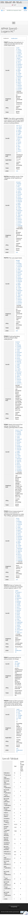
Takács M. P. (19, 632)
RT (21, 1)
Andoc (17, 1)
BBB (14, 1)
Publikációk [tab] (6, 38)
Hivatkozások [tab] (14, 38)
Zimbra (6, 1)
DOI (17, 171)
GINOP (14, 2)
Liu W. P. (19, 151)
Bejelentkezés (8, 2)
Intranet (2, 2)
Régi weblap (19, 2)
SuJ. (19, 136)
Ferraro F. (19, 90)
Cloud (10, 1)
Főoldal (2, 1)
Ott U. (18, 666)
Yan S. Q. (18, 125)
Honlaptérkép (14, 906)
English (14, 5)
